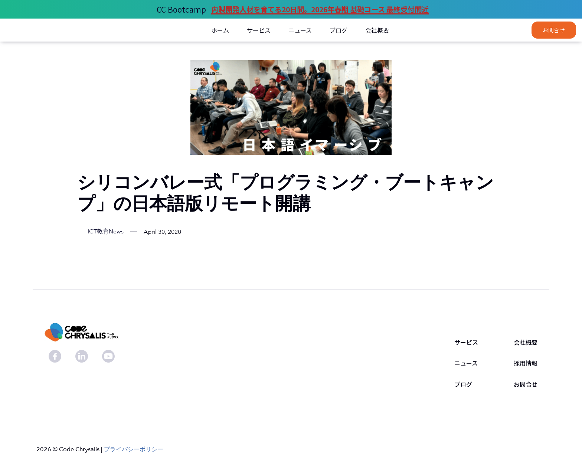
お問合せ (554, 30)
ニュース (466, 363)
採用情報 (525, 363)
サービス (466, 342)
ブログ (463, 384)
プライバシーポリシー (133, 449)
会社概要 (525, 342)
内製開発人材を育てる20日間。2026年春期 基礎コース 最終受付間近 (320, 9)
